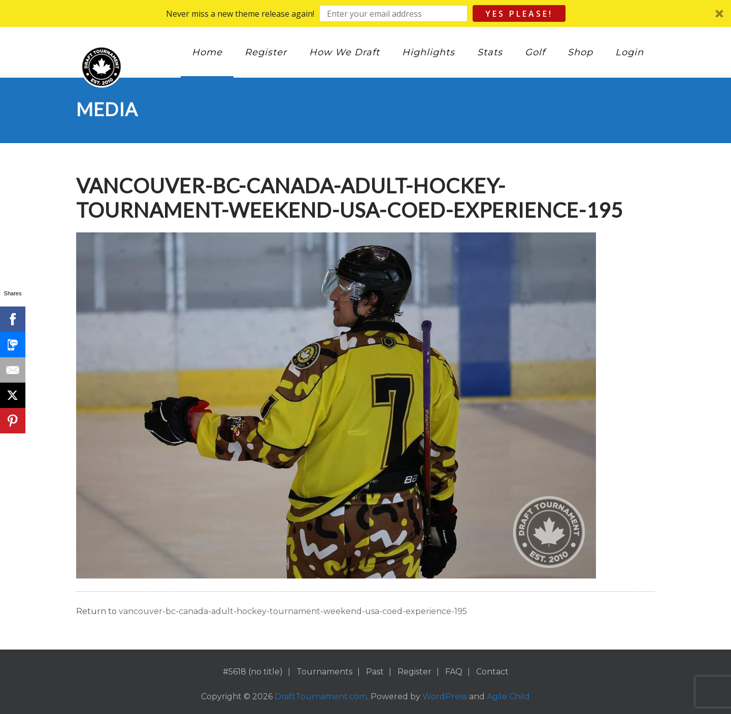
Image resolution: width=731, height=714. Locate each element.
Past (375, 671)
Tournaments (324, 671)
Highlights (428, 52)
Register (266, 52)
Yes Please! (519, 13)
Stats (490, 52)
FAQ (453, 671)
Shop (580, 52)
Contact (492, 671)
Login (629, 52)
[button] (365, 13)
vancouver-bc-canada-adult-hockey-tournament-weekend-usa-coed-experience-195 (293, 611)
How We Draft (344, 52)
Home (207, 52)
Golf (535, 52)
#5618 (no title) (253, 671)
